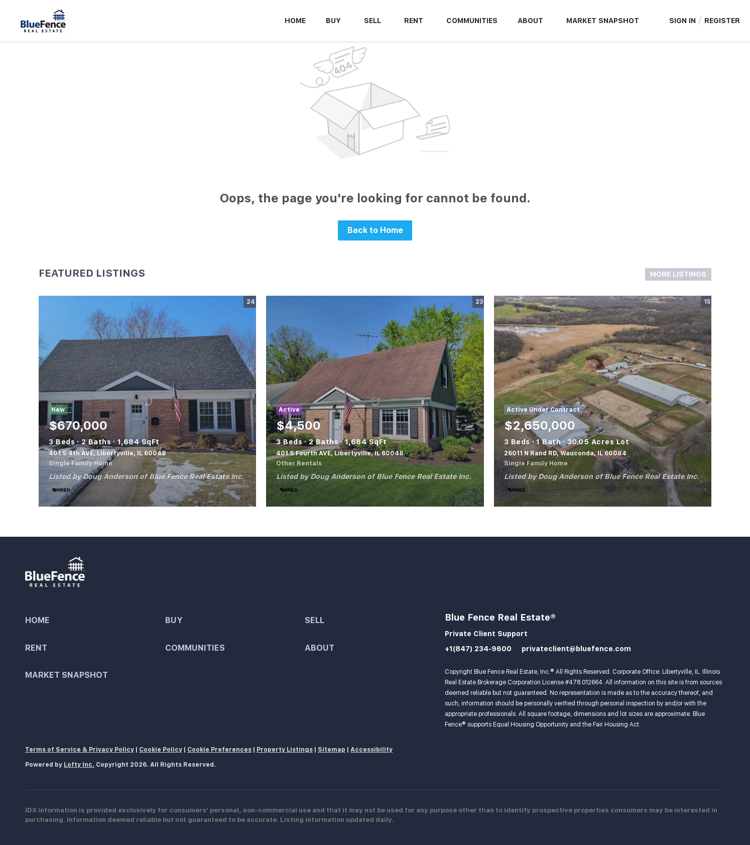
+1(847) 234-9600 (478, 649)
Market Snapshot (602, 21)
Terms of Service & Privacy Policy (79, 749)
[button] (95, 621)
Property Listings (285, 749)
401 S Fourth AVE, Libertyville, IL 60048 (340, 453)
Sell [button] (372, 21)
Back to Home (375, 230)
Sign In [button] (682, 21)
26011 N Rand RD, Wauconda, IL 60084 (565, 453)
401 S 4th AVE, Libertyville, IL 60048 (107, 453)
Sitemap (331, 749)
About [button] (530, 21)
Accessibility (371, 749)
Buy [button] (333, 21)
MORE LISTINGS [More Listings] (678, 274)
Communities (471, 21)
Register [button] (722, 21)
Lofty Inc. (79, 764)
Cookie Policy (160, 749)
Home (295, 21)
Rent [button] (413, 21)
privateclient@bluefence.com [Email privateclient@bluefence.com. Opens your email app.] (576, 649)
